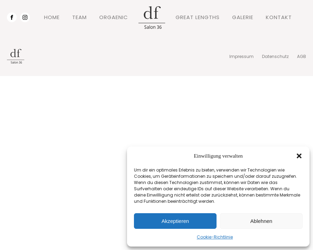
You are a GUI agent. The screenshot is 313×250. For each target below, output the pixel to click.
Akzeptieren (175, 221)
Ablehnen (261, 221)
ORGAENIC (113, 17)
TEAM (79, 17)
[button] (299, 155)
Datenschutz (275, 56)
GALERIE (242, 17)
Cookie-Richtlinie (215, 237)
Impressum (241, 56)
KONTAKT (279, 17)
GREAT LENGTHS (198, 17)
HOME (52, 17)
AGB (301, 56)
